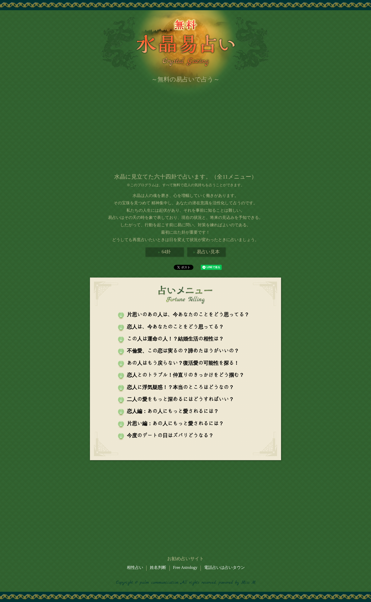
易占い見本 (208, 251)
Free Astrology (185, 567)
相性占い (135, 567)
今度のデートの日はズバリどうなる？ (170, 435)
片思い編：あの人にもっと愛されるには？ (175, 423)
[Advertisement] (185, 128)
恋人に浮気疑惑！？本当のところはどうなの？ (180, 387)
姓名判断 (158, 567)
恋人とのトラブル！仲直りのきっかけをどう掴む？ (185, 375)
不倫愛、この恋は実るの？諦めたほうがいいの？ (183, 351)
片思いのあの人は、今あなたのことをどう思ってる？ (188, 314)
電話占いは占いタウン (224, 567)
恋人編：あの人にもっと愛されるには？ (173, 411)
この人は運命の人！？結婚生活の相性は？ (175, 339)
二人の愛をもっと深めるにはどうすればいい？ (180, 399)
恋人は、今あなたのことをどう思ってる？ (175, 327)
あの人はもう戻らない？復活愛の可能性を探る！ (183, 363)
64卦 (166, 251)
